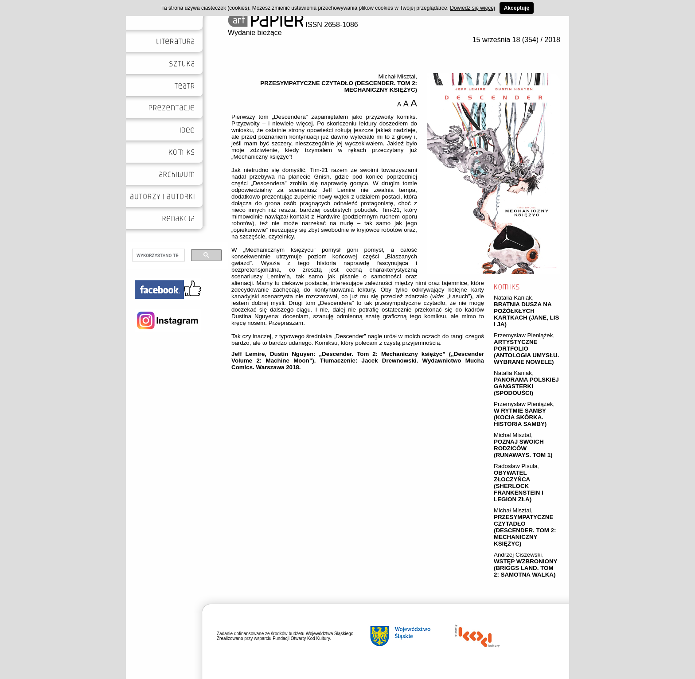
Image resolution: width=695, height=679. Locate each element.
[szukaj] (158, 255)
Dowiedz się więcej (472, 8)
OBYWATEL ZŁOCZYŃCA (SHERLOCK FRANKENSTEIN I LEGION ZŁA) (518, 486)
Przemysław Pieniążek (523, 335)
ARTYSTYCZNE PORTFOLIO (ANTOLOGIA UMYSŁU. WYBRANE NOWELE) (526, 352)
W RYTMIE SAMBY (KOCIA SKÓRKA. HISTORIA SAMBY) (520, 417)
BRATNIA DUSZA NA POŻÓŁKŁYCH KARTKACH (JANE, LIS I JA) (526, 314)
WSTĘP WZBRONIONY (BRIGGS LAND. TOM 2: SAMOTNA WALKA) (525, 568)
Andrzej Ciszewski (518, 554)
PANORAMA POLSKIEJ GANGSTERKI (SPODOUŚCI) (526, 386)
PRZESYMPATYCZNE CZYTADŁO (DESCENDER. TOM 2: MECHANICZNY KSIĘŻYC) (525, 530)
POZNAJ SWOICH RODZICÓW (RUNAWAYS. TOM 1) (523, 448)
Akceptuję (516, 8)
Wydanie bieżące (255, 32)
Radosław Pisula (516, 466)
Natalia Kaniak (513, 297)
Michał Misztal (512, 435)
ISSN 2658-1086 (293, 24)
